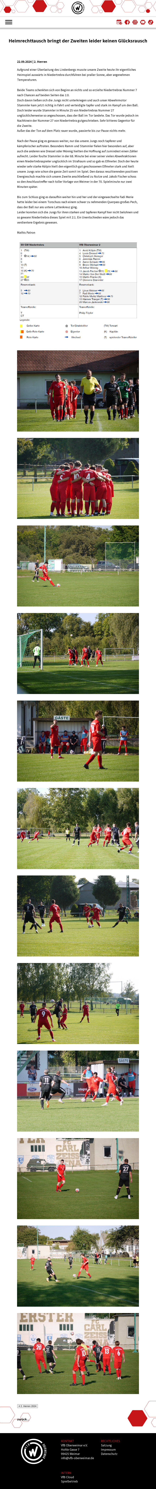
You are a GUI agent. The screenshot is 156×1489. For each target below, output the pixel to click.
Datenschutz (109, 1454)
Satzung (106, 1445)
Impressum (108, 1449)
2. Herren (40, 61)
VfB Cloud (67, 1477)
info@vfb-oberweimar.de (77, 1458)
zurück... (23, 1419)
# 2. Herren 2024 (27, 1406)
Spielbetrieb (69, 1481)
